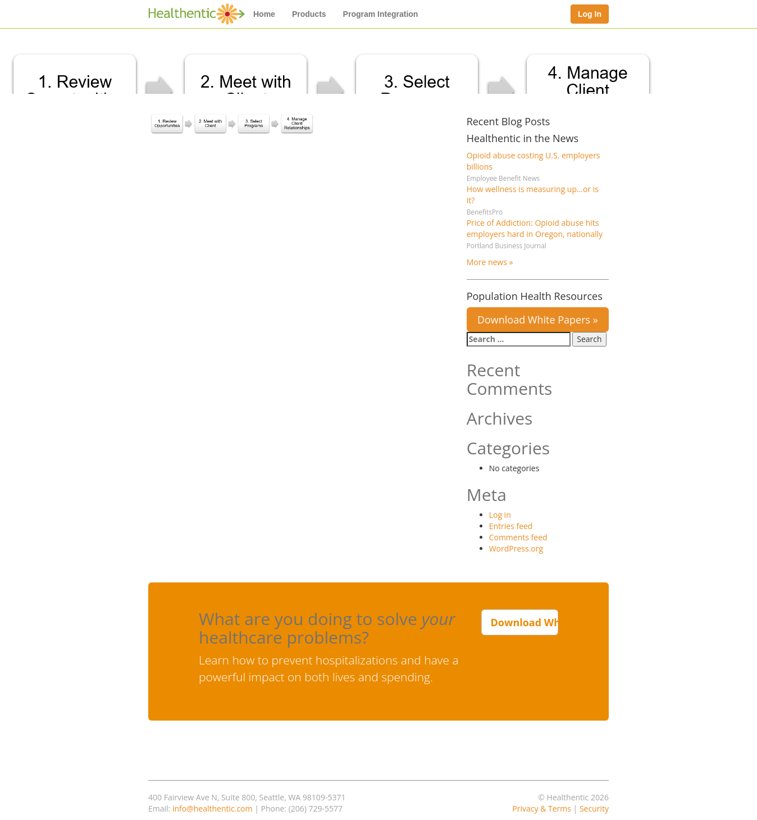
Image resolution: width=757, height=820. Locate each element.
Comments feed (518, 537)
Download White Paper (525, 622)
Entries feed (511, 526)
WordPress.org (516, 548)
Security (594, 808)
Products (309, 14)
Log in (500, 514)
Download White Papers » (537, 319)
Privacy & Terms (541, 808)
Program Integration (380, 14)
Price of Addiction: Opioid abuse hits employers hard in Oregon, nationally (535, 228)
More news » (490, 262)
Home (264, 14)
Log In (589, 14)
